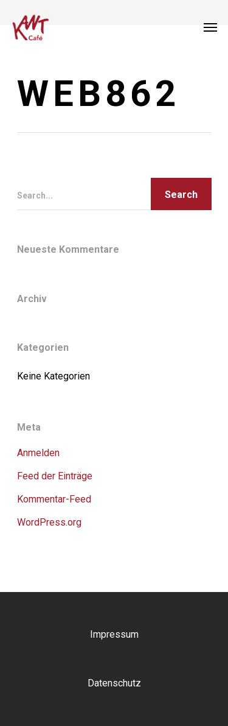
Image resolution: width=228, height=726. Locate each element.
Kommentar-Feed (54, 499)
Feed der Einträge (54, 476)
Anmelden (38, 453)
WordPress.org (49, 522)
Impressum (114, 634)
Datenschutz (114, 683)
